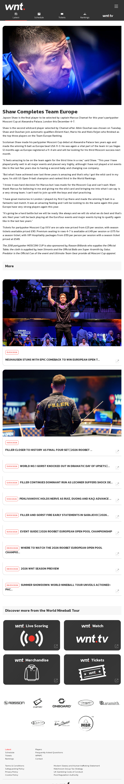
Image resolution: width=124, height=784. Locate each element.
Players (38, 749)
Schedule (9, 752)
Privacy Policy (11, 771)
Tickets (8, 755)
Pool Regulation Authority (66, 774)
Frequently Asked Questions (49, 752)
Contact (39, 758)
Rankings (9, 758)
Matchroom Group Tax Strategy (68, 768)
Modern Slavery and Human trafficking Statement (77, 765)
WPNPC (38, 755)
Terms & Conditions (14, 765)
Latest (8, 749)
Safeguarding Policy (14, 768)
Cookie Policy (11, 774)
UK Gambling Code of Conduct (68, 771)
